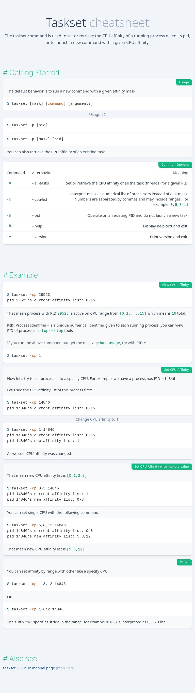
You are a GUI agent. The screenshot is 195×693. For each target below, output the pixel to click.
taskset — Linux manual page (29, 667)
